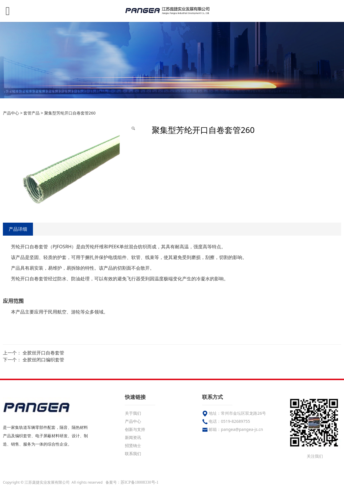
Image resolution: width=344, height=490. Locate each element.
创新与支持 (135, 429)
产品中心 (11, 113)
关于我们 (133, 413)
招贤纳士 (133, 445)
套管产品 (31, 113)
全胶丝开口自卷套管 (43, 353)
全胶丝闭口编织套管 (43, 359)
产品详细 (18, 229)
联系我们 (133, 453)
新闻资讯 (133, 437)
